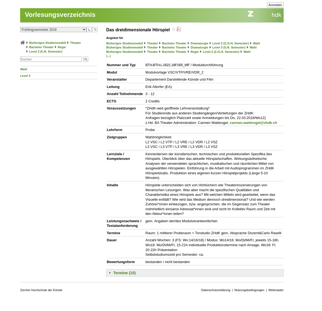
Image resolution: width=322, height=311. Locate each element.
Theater (75, 42)
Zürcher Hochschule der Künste (41, 290)
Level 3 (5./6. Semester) (45, 51)
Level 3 (25, 75)
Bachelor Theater (41, 47)
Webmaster (276, 290)
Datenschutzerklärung (215, 290)
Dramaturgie (199, 43)
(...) (108, 55)
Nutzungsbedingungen (249, 290)
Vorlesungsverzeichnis (60, 14)
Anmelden (275, 5)
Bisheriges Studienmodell (47, 42)
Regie (62, 47)
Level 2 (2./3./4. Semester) (230, 43)
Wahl (23, 69)
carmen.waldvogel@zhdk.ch (253, 123)
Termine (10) (124, 273)
